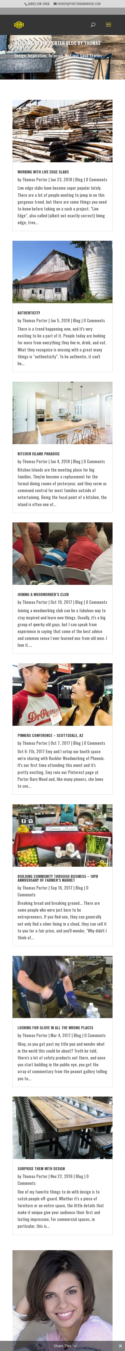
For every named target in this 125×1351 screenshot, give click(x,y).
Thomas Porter (35, 179)
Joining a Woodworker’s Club (43, 594)
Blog (79, 179)
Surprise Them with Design (41, 1168)
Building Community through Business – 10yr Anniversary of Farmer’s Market (58, 878)
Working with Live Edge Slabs (43, 171)
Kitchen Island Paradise (39, 453)
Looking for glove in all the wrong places (55, 1027)
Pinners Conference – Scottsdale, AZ (50, 735)
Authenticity (29, 312)
